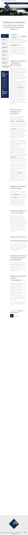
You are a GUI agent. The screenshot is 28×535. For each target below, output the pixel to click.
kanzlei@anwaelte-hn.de (23, 3)
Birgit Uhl (15, 314)
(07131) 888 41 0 (20, 532)
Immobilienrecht (5, 51)
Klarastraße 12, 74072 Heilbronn (8, 532)
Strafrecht (4, 58)
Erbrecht (3, 43)
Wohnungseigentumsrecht (5, 66)
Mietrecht (3, 55)
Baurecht (3, 39)
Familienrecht (4, 47)
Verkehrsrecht (4, 62)
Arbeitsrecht (4, 35)
